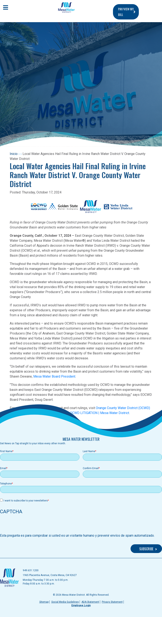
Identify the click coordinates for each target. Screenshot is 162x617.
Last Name (89, 451)
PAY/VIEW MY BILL (126, 12)
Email (3, 468)
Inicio (14, 154)
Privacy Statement (112, 601)
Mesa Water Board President (54, 376)
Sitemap (44, 601)
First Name (6, 451)
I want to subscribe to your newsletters (26, 500)
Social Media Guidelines (65, 601)
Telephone (6, 483)
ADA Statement (90, 601)
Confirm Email (91, 468)
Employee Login (81, 605)
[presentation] (31, 525)
